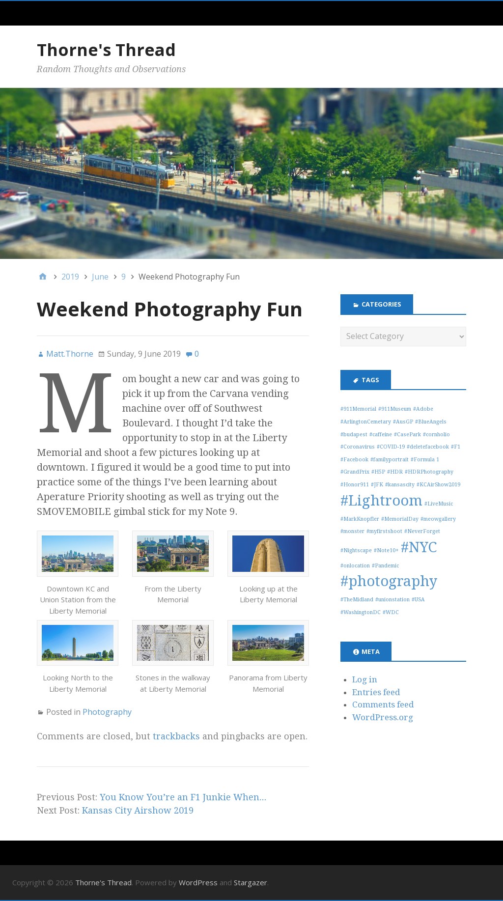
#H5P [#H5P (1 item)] (378, 472)
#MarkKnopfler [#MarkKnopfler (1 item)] (359, 519)
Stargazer (250, 882)
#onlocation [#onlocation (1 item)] (355, 566)
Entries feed (376, 692)
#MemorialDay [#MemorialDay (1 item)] (400, 519)
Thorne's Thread (106, 49)
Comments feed (383, 704)
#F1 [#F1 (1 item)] (455, 447)
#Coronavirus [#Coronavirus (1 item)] (357, 447)
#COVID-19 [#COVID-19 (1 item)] (391, 447)
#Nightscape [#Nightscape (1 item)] (356, 550)
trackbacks (176, 736)
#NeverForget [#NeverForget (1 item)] (422, 531)
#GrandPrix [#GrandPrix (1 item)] (354, 472)
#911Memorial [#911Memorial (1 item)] (358, 409)
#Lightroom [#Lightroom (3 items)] (381, 500)
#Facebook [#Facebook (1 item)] (354, 459)
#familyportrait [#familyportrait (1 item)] (389, 459)
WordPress (198, 882)
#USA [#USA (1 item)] (418, 599)
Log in (364, 679)
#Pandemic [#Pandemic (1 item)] (385, 566)
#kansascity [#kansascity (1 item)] (400, 484)
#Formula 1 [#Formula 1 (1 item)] (425, 459)
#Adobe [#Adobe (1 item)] (423, 409)
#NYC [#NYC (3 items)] (419, 547)
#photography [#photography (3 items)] (388, 581)
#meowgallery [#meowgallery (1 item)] (438, 519)
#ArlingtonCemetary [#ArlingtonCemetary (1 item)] (365, 422)
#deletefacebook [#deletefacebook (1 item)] (428, 447)
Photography (107, 711)
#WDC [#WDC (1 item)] (391, 612)
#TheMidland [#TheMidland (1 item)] (356, 599)
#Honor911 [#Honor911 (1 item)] (354, 484)
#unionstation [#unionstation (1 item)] (392, 599)
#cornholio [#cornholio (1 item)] (436, 434)
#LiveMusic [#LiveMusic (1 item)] (438, 504)
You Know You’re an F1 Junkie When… (183, 797)
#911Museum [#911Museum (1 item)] (394, 409)
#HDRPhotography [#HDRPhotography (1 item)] (429, 472)
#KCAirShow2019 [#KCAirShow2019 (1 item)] (438, 484)
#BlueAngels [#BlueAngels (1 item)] (431, 422)
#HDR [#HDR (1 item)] (395, 472)
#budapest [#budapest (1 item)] (353, 434)
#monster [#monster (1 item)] (352, 531)
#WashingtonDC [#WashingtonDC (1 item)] (360, 612)
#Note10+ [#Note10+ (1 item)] (386, 550)
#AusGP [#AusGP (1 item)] (403, 422)
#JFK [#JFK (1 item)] (377, 484)
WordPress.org (382, 717)
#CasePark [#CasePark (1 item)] (407, 434)
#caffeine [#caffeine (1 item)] (380, 434)
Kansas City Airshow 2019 (138, 810)
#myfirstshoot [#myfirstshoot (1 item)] (384, 531)
